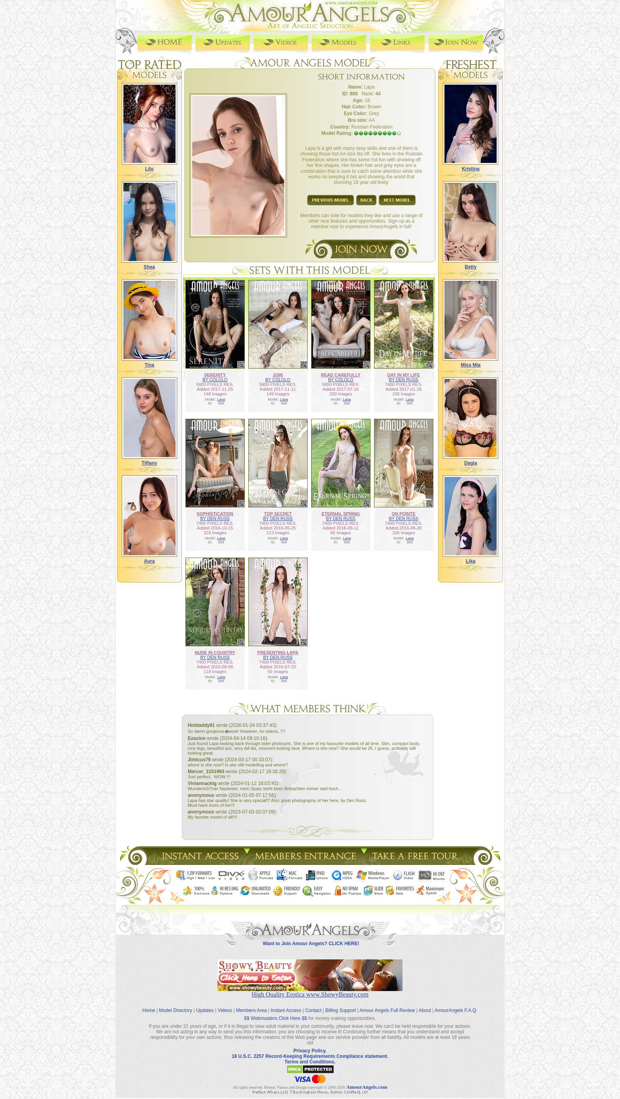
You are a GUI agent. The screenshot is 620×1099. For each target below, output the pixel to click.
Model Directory (175, 1010)
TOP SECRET (278, 513)
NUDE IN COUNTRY (215, 652)
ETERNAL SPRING (340, 513)
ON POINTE (403, 513)
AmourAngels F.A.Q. (456, 1010)
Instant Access (286, 1010)
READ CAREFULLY (341, 375)
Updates (205, 1010)
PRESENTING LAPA (278, 652)
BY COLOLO (214, 379)
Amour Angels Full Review (387, 1010)
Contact (313, 1010)
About (425, 1010)
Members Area (251, 1010)
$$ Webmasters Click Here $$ (275, 1018)
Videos (224, 1010)
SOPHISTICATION (215, 513)
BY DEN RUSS (403, 379)
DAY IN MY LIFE (404, 375)
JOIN (278, 375)
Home (148, 1010)
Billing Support (340, 1010)
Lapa (221, 399)
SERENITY (215, 375)
